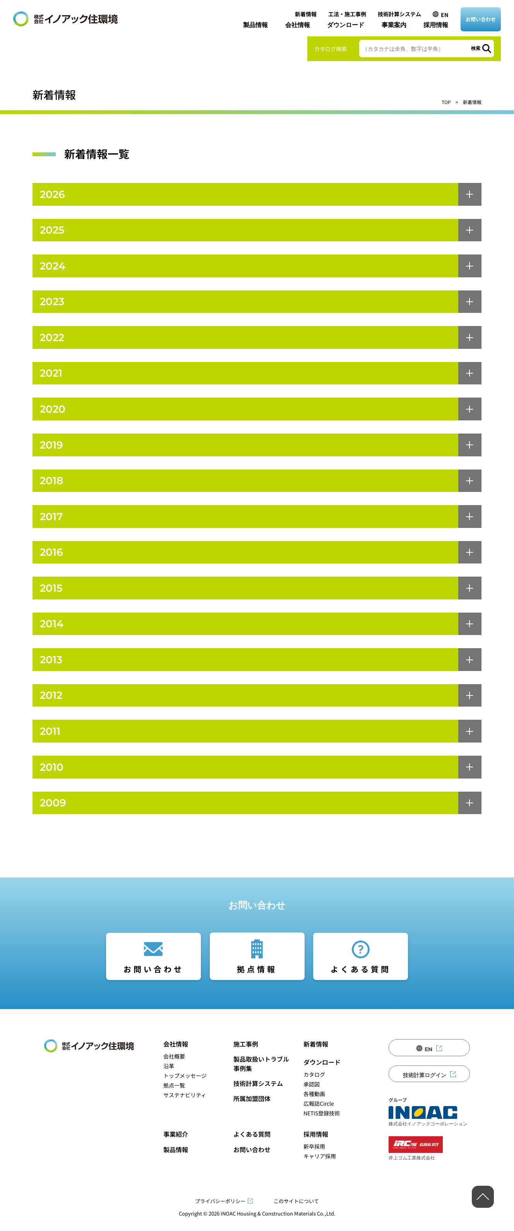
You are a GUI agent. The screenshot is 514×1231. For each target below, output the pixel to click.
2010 (52, 776)
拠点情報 (257, 979)
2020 (53, 412)
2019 (52, 449)
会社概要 (174, 1066)
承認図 (311, 1094)
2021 (51, 376)
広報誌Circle (318, 1113)
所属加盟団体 (252, 1108)
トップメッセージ (185, 1085)
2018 (52, 485)
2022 (53, 340)
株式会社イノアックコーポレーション (428, 1126)
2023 (53, 303)
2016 (52, 558)
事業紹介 (175, 1144)
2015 (51, 594)
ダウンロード (345, 25)
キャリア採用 (319, 1166)
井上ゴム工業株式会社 (416, 1158)
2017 (51, 522)
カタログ (314, 1084)
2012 (51, 703)
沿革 (168, 1076)
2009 (53, 812)
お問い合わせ (481, 19)
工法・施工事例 (347, 14)
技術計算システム (399, 14)
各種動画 (314, 1104)
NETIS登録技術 (321, 1123)
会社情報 (297, 25)
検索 (475, 48)
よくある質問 (361, 979)
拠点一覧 (174, 1095)
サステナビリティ (184, 1105)
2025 (53, 231)
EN (444, 15)
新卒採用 (314, 1156)
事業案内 (394, 25)
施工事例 (245, 1054)
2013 (51, 667)
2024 (53, 267)
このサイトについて (296, 1211)
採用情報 (435, 25)
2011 (50, 740)
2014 (52, 631)
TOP (446, 102)
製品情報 (255, 25)
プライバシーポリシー (220, 1211)
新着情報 (306, 14)
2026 (53, 194)
